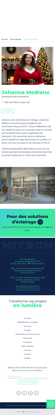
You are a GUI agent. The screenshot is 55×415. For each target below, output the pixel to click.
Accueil (5, 39)
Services (27, 326)
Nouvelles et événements (28, 334)
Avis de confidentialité (12, 405)
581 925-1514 (28, 282)
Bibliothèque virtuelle (28, 322)
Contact (27, 354)
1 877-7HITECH (37, 264)
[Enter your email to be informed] (27, 376)
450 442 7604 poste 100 (17, 103)
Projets (27, 330)
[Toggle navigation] (51, 4)
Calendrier (27, 338)
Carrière (27, 350)
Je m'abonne (27, 382)
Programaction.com (32, 411)
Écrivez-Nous (27, 288)
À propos (27, 342)
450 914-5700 (28, 273)
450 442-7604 (19, 264)
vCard (8, 112)
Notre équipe (15, 39)
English (27, 358)
